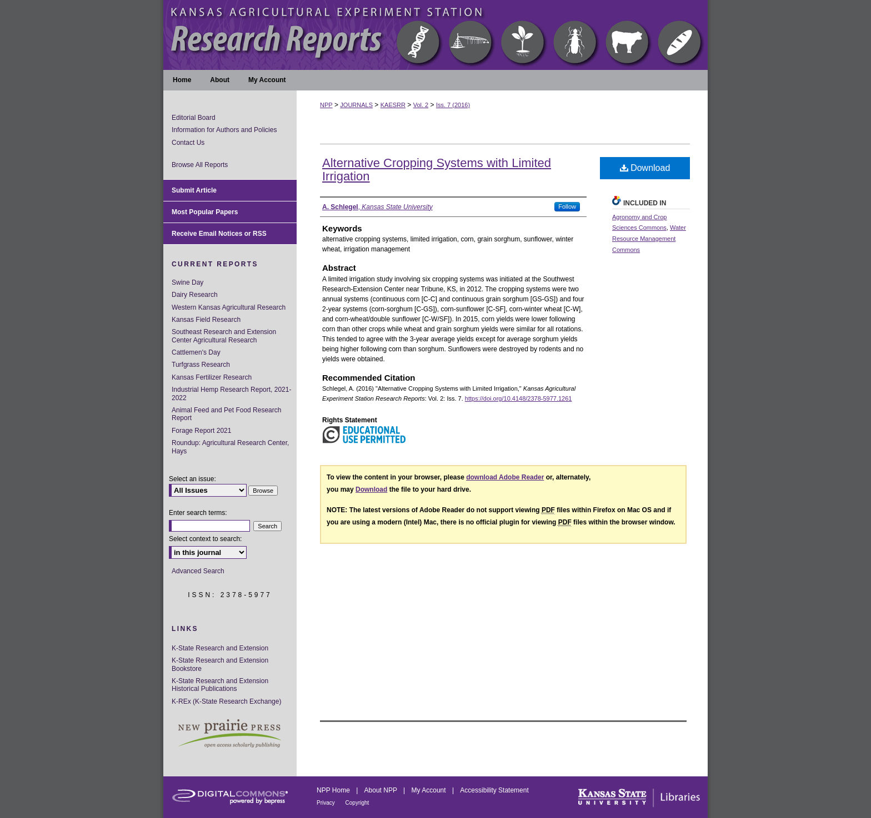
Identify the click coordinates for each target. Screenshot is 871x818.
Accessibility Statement (494, 790)
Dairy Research (195, 295)
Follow (567, 206)
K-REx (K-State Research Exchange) (226, 701)
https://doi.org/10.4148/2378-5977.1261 (518, 398)
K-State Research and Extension (220, 648)
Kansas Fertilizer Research (212, 377)
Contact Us (188, 143)
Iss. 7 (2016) (453, 105)
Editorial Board (194, 118)
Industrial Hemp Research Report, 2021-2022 (231, 393)
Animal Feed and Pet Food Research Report (226, 414)
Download (645, 168)
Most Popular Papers (205, 212)
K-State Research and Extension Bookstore (220, 664)
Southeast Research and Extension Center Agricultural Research (224, 336)
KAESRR (393, 105)
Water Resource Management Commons (649, 238)
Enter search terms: (198, 513)
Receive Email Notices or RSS (219, 234)
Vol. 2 (421, 105)
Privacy (327, 803)
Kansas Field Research (206, 320)
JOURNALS (356, 105)
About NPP (381, 790)
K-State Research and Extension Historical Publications (220, 685)
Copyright (357, 803)
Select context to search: (205, 539)
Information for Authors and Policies (224, 130)
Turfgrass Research (201, 364)
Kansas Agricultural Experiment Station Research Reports (435, 35)
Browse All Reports (200, 165)
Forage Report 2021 (201, 431)
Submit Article (194, 190)
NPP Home (334, 790)
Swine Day (187, 282)
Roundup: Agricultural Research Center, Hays (230, 447)
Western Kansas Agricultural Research (229, 307)
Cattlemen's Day (196, 352)
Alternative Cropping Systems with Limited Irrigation (436, 169)
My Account (430, 790)
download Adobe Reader (505, 477)
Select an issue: (192, 479)
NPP (326, 105)
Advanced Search (198, 571)
